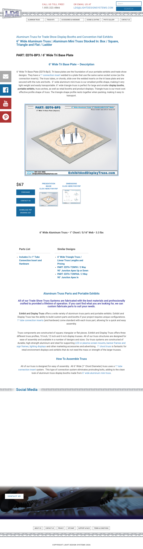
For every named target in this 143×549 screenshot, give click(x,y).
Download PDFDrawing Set (26, 211)
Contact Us (125, 20)
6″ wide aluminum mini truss (96, 373)
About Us (38, 528)
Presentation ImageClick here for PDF (48, 186)
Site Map (71, 528)
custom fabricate (57, 306)
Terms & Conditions (101, 528)
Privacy (61, 528)
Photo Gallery (108, 20)
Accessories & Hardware (70, 20)
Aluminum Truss (34, 20)
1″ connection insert (50, 75)
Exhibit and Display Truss (31, 313)
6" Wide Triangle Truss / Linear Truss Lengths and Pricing (70, 260)
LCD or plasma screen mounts (90, 343)
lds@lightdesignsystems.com (93, 7)
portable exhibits (26, 88)
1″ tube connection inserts (30, 320)
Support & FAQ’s (84, 528)
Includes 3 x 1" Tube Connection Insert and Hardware (30, 260)
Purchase (26, 192)
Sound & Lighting (93, 20)
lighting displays (38, 346)
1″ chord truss (104, 346)
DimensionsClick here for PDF (71, 185)
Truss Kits (50, 20)
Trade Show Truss (39, 300)
